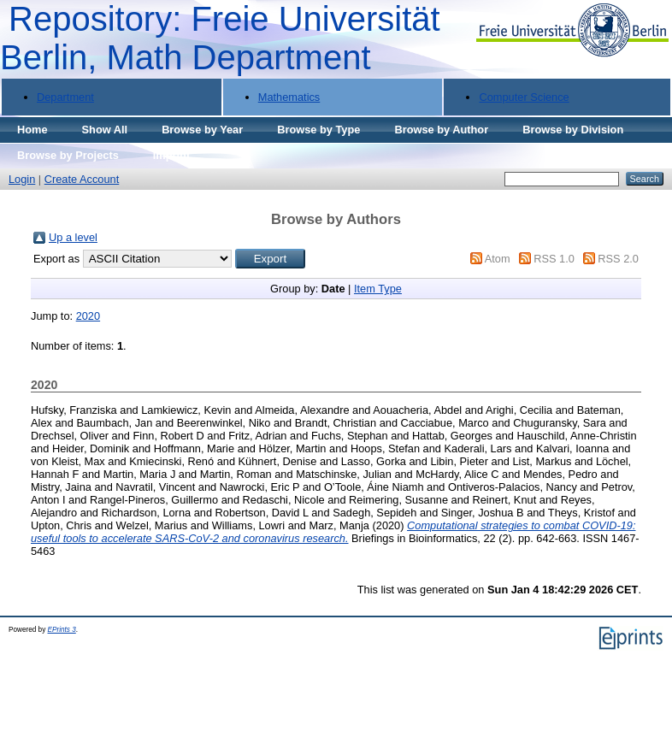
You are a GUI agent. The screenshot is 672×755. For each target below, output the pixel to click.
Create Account (82, 179)
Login (22, 179)
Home (32, 129)
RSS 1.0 (554, 258)
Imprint (171, 155)
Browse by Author (441, 129)
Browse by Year (202, 129)
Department (65, 97)
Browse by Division (572, 129)
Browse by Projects (68, 155)
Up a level (73, 237)
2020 (88, 316)
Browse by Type (318, 129)
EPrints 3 (62, 630)
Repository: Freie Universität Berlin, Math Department (220, 38)
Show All (105, 129)
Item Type (378, 288)
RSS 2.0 (618, 258)
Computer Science (524, 97)
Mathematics (289, 97)
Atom (497, 258)
